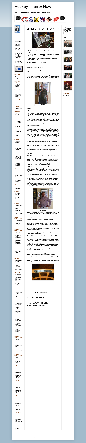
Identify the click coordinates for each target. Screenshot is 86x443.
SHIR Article (17, 48)
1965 (16, 295)
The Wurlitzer (18, 339)
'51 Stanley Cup (18, 264)
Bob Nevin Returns (17, 255)
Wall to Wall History (17, 344)
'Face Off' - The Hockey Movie (18, 158)
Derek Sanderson (18, 150)
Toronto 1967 (17, 409)
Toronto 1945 (17, 373)
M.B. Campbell (18, 240)
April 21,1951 (17, 262)
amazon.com (17, 44)
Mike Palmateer (18, 311)
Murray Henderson (17, 209)
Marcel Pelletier (18, 320)
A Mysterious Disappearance (18, 237)
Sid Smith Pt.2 (18, 121)
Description (17, 40)
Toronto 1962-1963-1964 (18, 405)
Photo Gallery (18, 61)
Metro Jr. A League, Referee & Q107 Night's (19, 160)
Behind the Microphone (17, 165)
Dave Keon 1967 (18, 421)
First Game (17, 126)
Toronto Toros (18, 156)
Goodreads (17, 45)
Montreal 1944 (18, 372)
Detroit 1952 (17, 388)
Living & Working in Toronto (18, 261)
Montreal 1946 (18, 375)
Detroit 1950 (17, 386)
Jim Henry (17, 308)
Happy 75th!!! (18, 274)
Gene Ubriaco (18, 251)
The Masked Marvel (17, 327)
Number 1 (17, 331)
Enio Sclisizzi (18, 206)
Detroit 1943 (17, 371)
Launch (16, 46)
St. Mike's (17, 293)
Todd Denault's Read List (18, 59)
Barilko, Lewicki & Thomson (18, 149)
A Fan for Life (18, 131)
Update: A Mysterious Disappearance (18, 242)
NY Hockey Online (18, 53)
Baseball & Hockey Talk (17, 147)
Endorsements (18, 41)
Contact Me (17, 428)
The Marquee (17, 357)
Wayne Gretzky (18, 163)
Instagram (17, 78)
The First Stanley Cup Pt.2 (18, 351)
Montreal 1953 (18, 390)
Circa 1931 (17, 197)
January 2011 (18, 223)
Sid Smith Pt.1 (18, 120)
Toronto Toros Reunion (18, 178)
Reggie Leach (18, 180)
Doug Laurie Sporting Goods (18, 359)
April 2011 (17, 224)
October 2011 (18, 233)
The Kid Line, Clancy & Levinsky (17, 85)
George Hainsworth (17, 330)
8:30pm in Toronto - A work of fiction (18, 214)
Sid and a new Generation (18, 136)
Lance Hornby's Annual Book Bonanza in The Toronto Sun (18, 56)
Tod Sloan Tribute (18, 108)
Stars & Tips (17, 200)
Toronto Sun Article (17, 51)
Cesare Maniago (18, 303)
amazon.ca (17, 42)
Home (16, 429)
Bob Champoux (18, 304)
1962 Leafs (17, 188)
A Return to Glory (18, 220)
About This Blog (18, 427)
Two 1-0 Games (18, 130)
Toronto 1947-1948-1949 (18, 377)
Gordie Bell (17, 307)
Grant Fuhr (17, 312)
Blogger (52, 437)
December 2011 (18, 235)
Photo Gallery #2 (18, 62)
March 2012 (17, 250)
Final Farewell (18, 94)
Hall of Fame (17, 267)
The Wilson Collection (17, 142)
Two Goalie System (17, 324)
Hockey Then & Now (32, 6)
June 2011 (17, 226)
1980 (16, 296)
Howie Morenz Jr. (18, 211)
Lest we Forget (18, 198)
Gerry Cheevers (18, 310)
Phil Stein (17, 319)
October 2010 (18, 222)
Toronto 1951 (17, 387)
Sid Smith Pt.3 (18, 122)
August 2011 (17, 232)
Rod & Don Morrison (17, 194)
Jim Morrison (17, 284)
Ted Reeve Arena (18, 292)
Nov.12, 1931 (17, 361)
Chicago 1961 (18, 403)
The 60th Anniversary (17, 266)
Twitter (16, 76)
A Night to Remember (17, 114)
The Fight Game (18, 205)
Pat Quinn (17, 181)
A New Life (17, 362)
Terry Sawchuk (18, 325)
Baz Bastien (17, 283)
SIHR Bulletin (18, 49)
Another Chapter (18, 269)
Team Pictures (18, 297)
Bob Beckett (17, 210)
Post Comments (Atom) (36, 337)
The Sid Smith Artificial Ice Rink (18, 133)
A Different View (18, 252)
